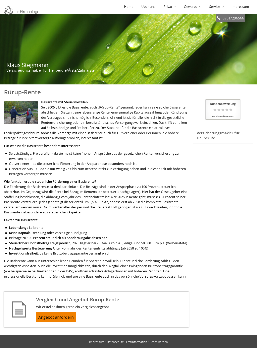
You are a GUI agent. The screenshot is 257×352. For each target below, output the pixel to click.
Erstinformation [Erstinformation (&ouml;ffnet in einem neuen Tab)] (136, 345)
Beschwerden (159, 345)
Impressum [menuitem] (240, 7)
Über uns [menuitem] (148, 7)
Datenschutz (115, 345)
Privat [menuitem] (167, 7)
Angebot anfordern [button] (58, 320)
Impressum (96, 345)
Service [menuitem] (214, 7)
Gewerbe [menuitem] (191, 7)
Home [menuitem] (128, 7)
